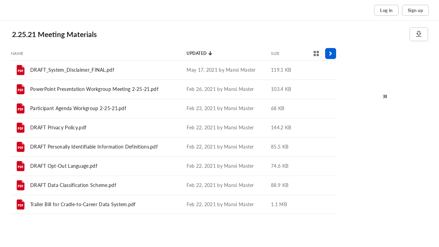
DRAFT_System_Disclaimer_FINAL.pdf (72, 70)
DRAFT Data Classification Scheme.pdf (73, 185)
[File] (20, 70)
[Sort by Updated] (200, 53)
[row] (173, 70)
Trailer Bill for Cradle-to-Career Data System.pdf (83, 204)
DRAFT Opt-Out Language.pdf (63, 166)
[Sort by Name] (17, 53)
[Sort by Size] (275, 53)
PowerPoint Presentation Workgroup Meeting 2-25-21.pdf (94, 89)
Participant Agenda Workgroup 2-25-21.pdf (78, 108)
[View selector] (316, 53)
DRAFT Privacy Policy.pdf (58, 127)
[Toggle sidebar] (330, 53)
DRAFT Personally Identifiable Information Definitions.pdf (94, 147)
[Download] (419, 34)
